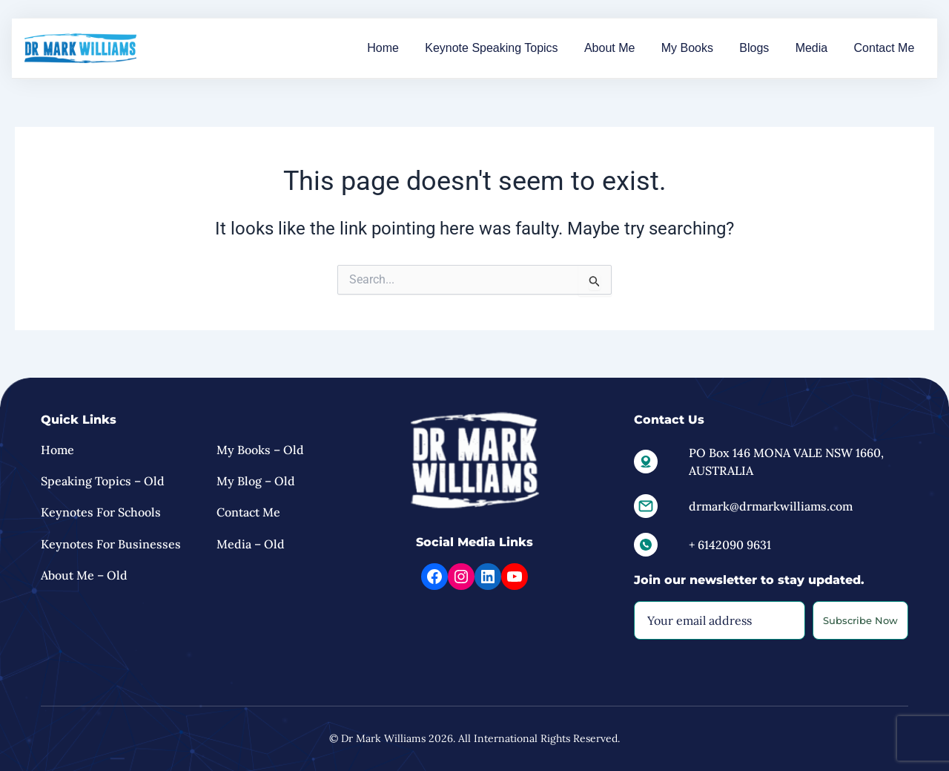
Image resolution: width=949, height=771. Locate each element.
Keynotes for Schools (101, 512)
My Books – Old (260, 449)
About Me (640, 48)
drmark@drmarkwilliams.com (771, 506)
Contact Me (887, 48)
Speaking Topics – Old (103, 480)
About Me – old (84, 575)
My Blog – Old (255, 480)
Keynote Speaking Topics (529, 48)
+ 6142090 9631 (730, 544)
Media (822, 48)
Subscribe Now (860, 620)
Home (428, 48)
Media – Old (250, 544)
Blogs (772, 48)
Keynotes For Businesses (111, 544)
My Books (711, 48)
